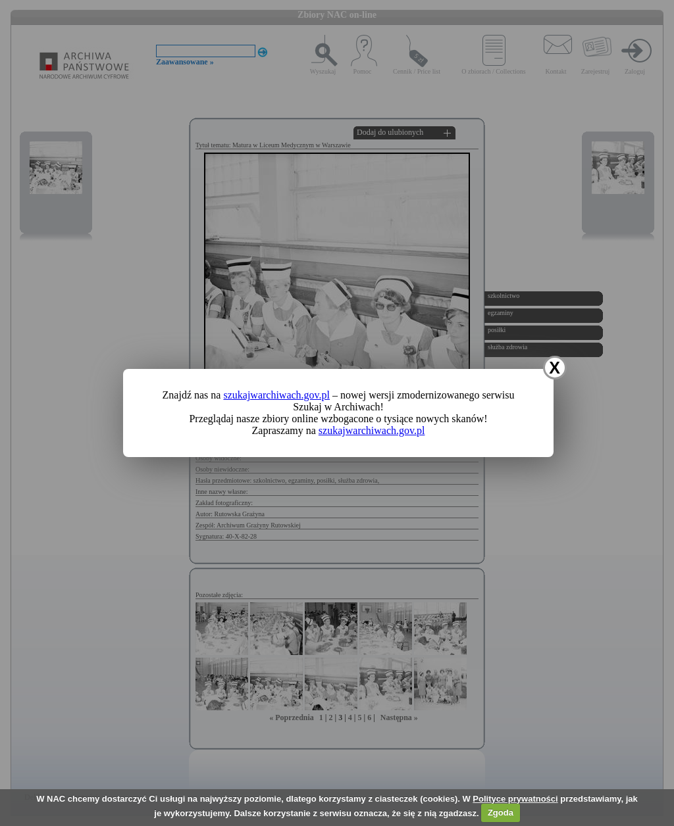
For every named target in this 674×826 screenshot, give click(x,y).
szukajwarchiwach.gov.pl (276, 395)
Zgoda (500, 812)
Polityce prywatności (515, 799)
